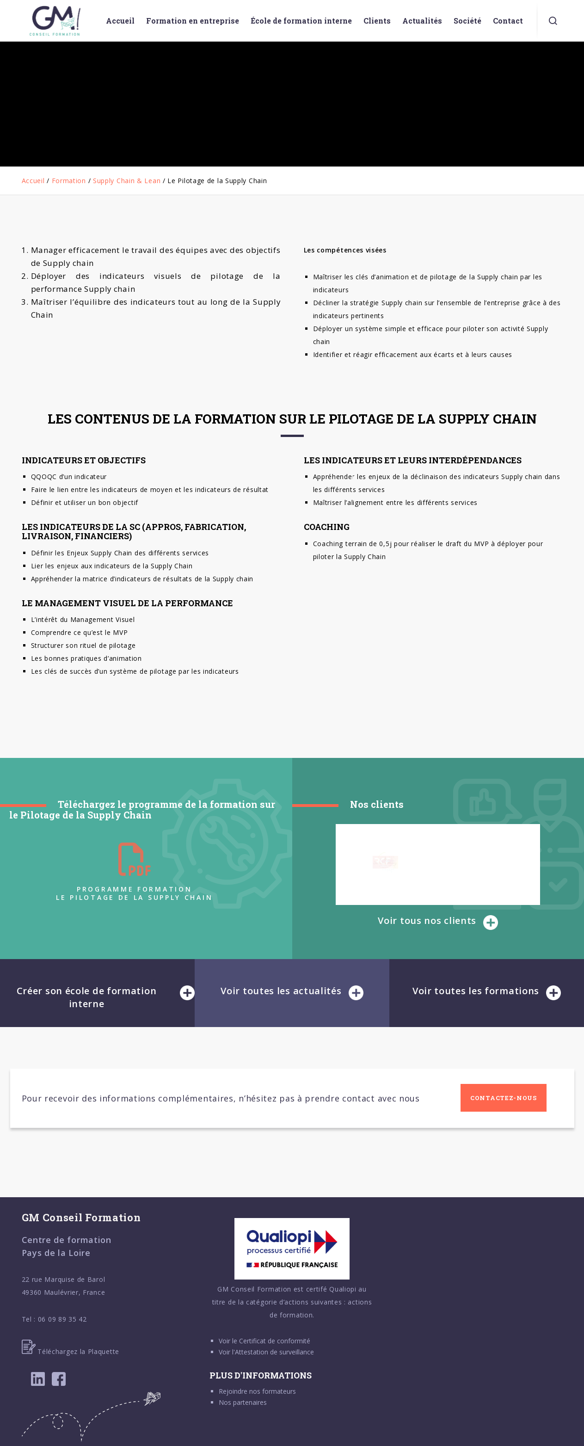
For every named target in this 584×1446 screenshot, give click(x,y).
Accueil (33, 180)
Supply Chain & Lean (126, 180)
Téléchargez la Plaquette (71, 1351)
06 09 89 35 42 (62, 1319)
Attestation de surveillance (274, 1352)
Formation (69, 180)
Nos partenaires (243, 1402)
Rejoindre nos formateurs (257, 1391)
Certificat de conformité (274, 1340)
